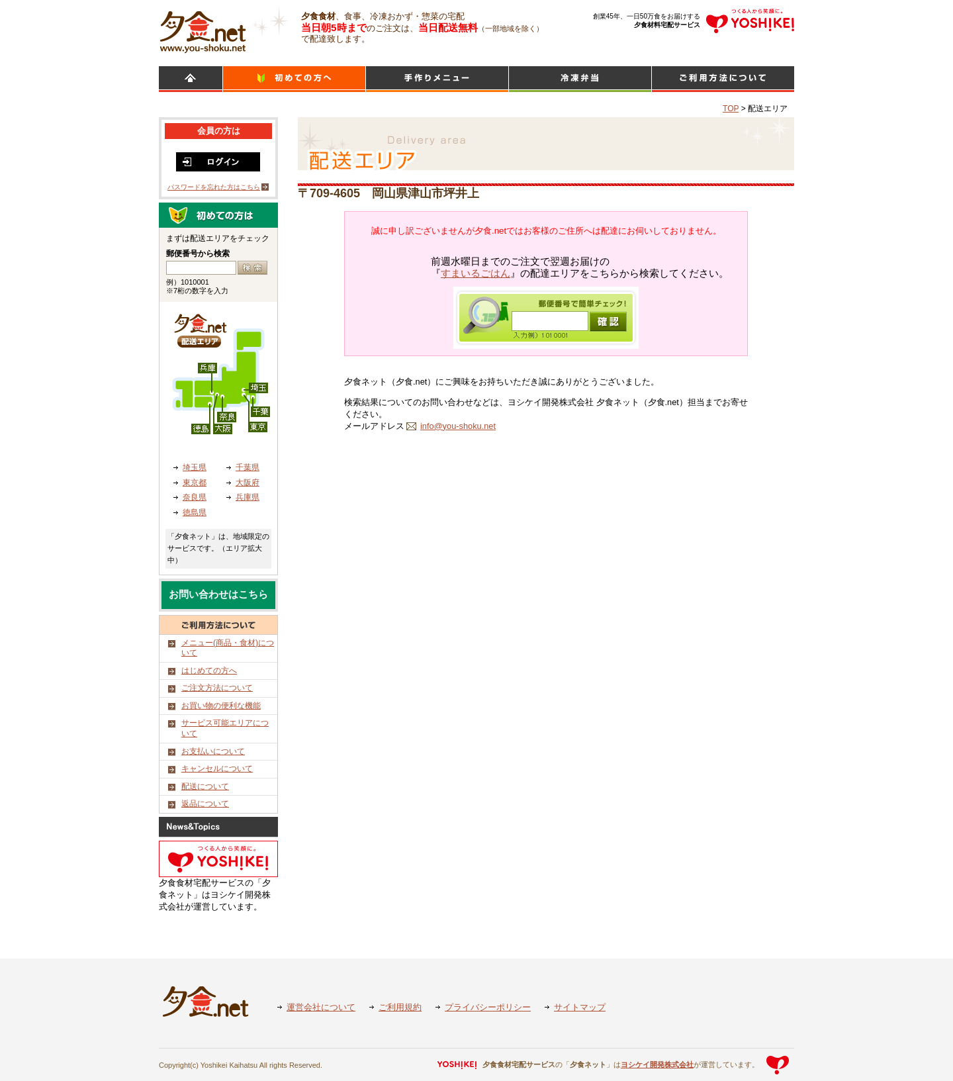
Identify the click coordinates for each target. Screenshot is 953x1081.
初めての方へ (294, 79)
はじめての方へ (209, 670)
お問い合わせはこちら (218, 594)
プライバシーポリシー (488, 1007)
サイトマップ (580, 1007)
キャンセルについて (217, 768)
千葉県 (247, 467)
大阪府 (247, 482)
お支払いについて (213, 751)
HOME (190, 79)
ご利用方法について (723, 79)
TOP (731, 108)
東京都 (194, 482)
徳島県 (194, 512)
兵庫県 (247, 497)
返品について (205, 803)
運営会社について (321, 1007)
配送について (205, 786)
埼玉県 (194, 467)
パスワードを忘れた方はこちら (213, 187)
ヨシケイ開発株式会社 (657, 1064)
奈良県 (194, 497)
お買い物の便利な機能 (221, 705)
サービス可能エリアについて (225, 728)
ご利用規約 (400, 1007)
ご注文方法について (217, 687)
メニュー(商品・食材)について (227, 648)
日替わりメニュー (437, 79)
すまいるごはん (475, 273)
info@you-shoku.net (458, 426)
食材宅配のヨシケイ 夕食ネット (203, 30)
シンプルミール (580, 79)
